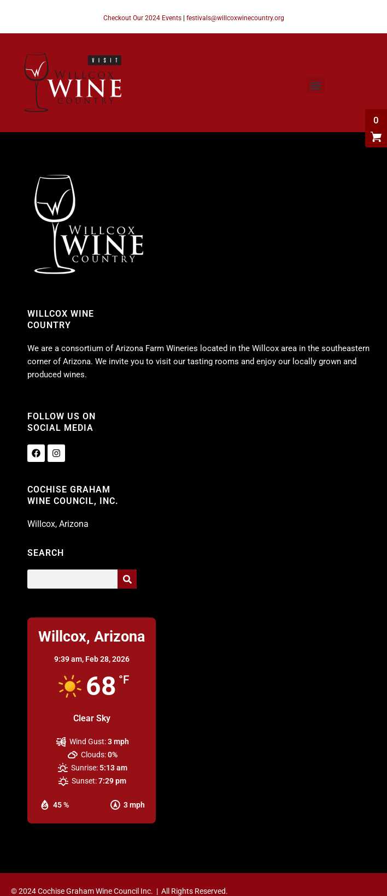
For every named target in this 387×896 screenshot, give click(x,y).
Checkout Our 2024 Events (142, 18)
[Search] (127, 579)
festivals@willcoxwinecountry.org (235, 18)
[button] (316, 85)
